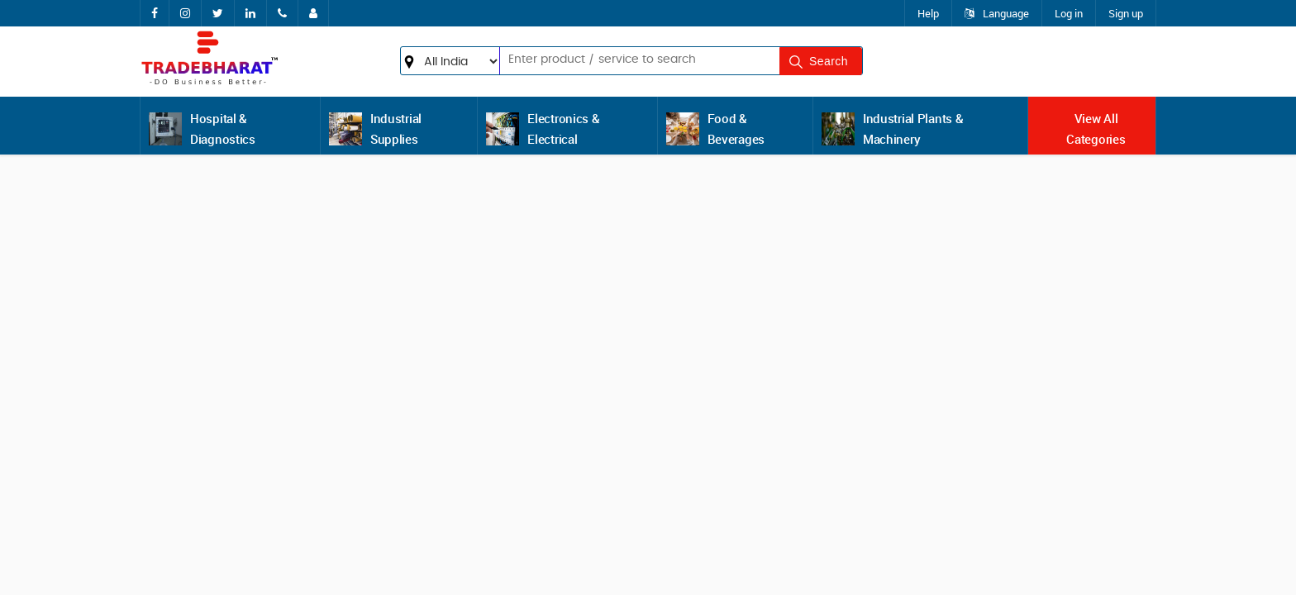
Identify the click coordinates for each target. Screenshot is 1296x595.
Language (997, 13)
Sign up (1125, 13)
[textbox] (613, 59)
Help (928, 13)
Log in (1069, 13)
